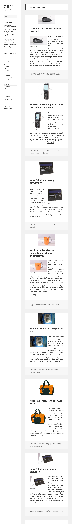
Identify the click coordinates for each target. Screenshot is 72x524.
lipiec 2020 (6, 68)
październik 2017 (8, 77)
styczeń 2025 (7, 61)
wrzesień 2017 (7, 79)
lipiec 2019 (6, 70)
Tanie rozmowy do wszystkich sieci (46, 330)
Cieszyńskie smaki (8, 6)
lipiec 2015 (6, 88)
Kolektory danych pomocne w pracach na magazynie (46, 106)
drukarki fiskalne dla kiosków (47, 74)
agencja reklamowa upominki (36, 446)
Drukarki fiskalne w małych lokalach (45, 30)
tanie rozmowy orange (50, 370)
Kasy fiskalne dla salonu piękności (43, 470)
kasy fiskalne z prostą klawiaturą (51, 226)
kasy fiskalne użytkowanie (51, 511)
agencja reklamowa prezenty (39, 444)
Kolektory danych (8, 108)
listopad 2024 (7, 66)
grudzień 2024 (7, 64)
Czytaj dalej (59, 65)
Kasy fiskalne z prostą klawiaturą (42, 181)
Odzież (5, 110)
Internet (6, 104)
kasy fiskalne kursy (41, 511)
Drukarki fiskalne (8, 99)
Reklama (6, 113)
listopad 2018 (7, 75)
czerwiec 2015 (7, 91)
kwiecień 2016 (7, 84)
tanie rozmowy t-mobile (35, 372)
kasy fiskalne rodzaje (39, 226)
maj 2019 (6, 73)
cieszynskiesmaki (41, 73)
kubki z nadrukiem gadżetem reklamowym (44, 304)
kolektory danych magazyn (45, 152)
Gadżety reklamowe (8, 101)
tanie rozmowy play (59, 370)
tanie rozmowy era (41, 370)
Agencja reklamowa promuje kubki (46, 402)
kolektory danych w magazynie (41, 153)
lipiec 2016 (6, 82)
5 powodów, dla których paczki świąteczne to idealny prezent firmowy (10, 39)
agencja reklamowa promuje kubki (53, 444)
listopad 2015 (7, 86)
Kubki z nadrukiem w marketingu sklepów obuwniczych (42, 253)
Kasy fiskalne (7, 106)
